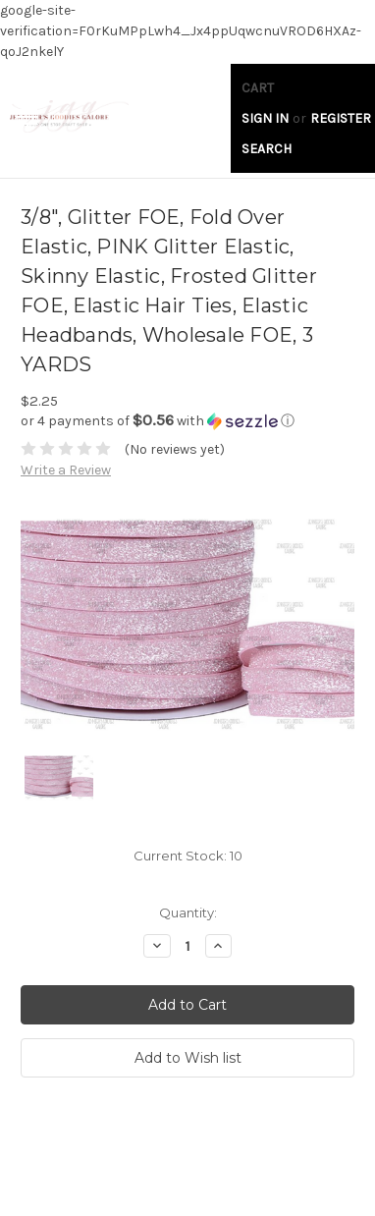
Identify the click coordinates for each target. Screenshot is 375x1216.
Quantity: (188, 912)
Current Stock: (188, 855)
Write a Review (66, 470)
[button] (187, 421)
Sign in (265, 118)
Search (266, 148)
